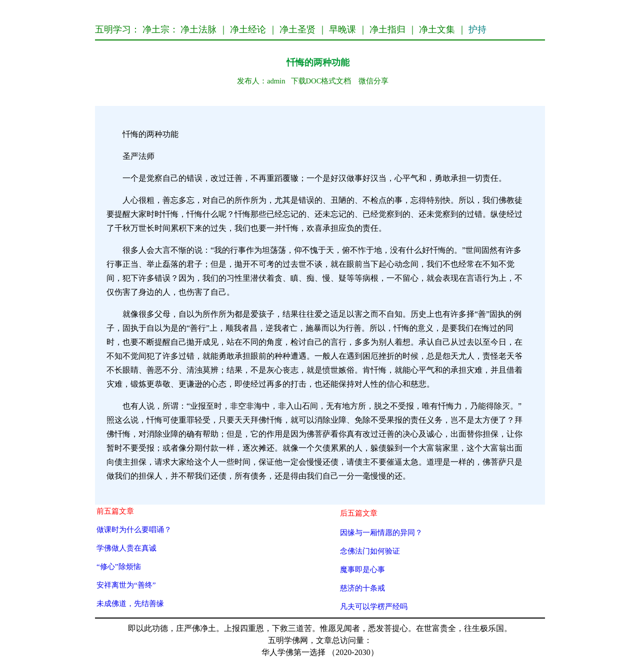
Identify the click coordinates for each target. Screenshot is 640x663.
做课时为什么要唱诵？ (134, 529)
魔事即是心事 (362, 569)
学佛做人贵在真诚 (126, 548)
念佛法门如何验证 (370, 551)
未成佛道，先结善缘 (130, 603)
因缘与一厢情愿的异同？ (381, 532)
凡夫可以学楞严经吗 (374, 606)
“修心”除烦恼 (118, 566)
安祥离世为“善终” (126, 585)
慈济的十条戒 (362, 588)
